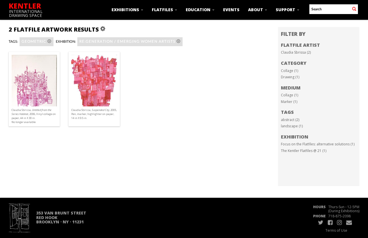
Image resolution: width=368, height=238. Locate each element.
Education (200, 9)
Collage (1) (289, 70)
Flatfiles (164, 9)
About (257, 9)
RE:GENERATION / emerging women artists (130, 41)
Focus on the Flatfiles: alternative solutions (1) (317, 144)
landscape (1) (292, 126)
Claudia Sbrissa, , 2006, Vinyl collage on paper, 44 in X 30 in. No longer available (34, 116)
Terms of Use (336, 230)
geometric (36, 41)
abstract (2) (290, 119)
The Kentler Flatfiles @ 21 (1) (303, 150)
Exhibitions (127, 9)
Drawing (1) (290, 77)
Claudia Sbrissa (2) (296, 52)
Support (287, 9)
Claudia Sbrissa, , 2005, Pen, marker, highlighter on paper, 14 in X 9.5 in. (94, 114)
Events (231, 9)
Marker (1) (289, 101)
